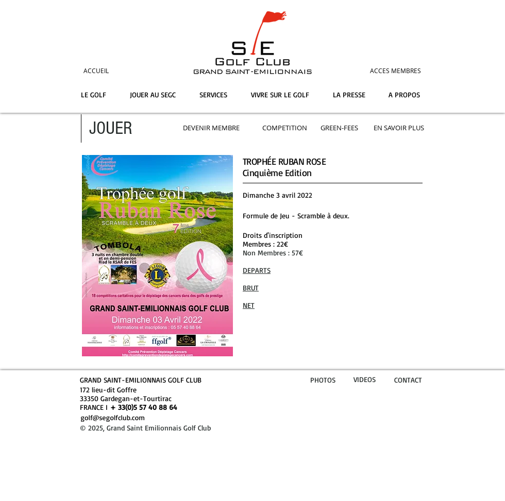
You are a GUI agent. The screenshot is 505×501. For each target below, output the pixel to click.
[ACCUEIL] (110, 70)
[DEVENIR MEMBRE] (211, 127)
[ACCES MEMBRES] (376, 70)
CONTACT (408, 379)
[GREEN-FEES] (339, 127)
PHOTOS (322, 379)
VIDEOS (365, 379)
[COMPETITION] (285, 127)
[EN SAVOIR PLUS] (398, 127)
